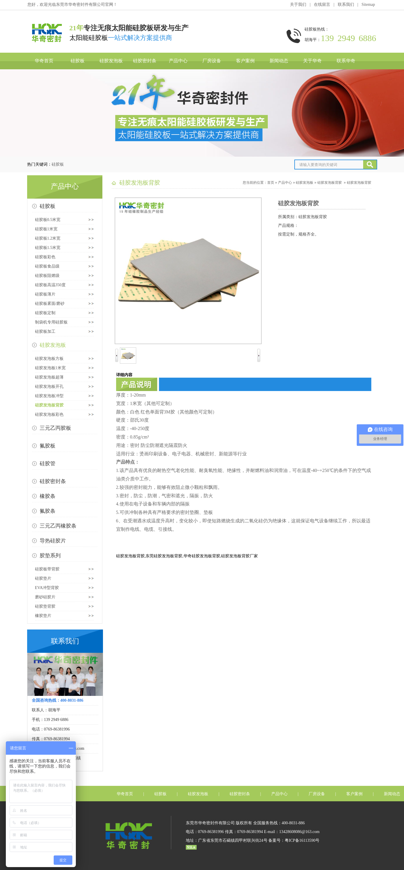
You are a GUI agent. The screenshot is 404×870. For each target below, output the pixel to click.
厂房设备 (211, 60)
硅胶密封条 (144, 60)
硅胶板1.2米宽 (48, 238)
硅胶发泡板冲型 (49, 396)
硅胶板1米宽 (46, 229)
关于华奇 (312, 60)
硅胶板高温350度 (50, 285)
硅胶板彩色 (45, 257)
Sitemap (368, 4)
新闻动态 (279, 60)
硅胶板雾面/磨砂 (50, 303)
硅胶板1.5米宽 (48, 247)
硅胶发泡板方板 (49, 358)
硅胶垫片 (43, 578)
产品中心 (178, 60)
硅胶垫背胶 (45, 606)
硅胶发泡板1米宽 (50, 368)
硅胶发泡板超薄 (49, 377)
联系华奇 (346, 60)
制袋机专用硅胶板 (51, 322)
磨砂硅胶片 (45, 597)
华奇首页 (44, 60)
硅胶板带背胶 (47, 569)
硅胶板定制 (45, 313)
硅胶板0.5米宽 (48, 220)
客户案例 (245, 60)
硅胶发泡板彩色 (49, 414)
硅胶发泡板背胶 (49, 405)
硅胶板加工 (45, 331)
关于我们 (298, 4)
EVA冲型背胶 (47, 588)
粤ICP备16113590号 (302, 840)
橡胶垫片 (43, 615)
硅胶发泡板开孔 (49, 386)
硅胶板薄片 (45, 294)
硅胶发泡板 (111, 60)
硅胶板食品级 (47, 266)
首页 (270, 183)
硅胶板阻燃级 (47, 275)
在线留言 (322, 4)
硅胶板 (78, 60)
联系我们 (346, 4)
